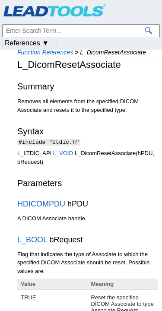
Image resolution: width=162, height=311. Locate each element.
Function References (45, 52)
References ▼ (27, 43)
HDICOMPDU (41, 204)
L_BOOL (32, 240)
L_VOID (63, 154)
